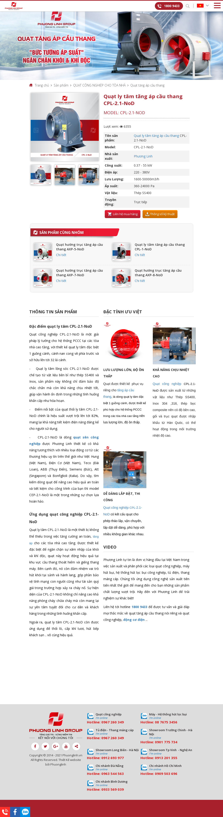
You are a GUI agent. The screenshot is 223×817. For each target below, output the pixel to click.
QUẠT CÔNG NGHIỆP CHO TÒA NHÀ (99, 85)
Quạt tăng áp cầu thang (147, 85)
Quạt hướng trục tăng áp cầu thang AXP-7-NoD (79, 272)
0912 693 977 (112, 757)
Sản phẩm (61, 85)
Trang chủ (42, 85)
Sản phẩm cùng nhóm (61, 232)
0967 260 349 (112, 722)
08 (157, 722)
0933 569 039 (112, 789)
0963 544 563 (112, 773)
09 (157, 742)
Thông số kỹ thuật (160, 214)
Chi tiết (61, 255)
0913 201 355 (166, 757)
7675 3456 (168, 722)
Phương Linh (143, 156)
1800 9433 (172, 6)
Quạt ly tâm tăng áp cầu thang (156, 135)
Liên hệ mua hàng (122, 214)
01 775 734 (168, 742)
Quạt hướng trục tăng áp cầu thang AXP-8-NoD (158, 272)
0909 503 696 (166, 773)
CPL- (132, 507)
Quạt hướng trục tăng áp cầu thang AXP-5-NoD (79, 246)
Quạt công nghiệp (167, 384)
